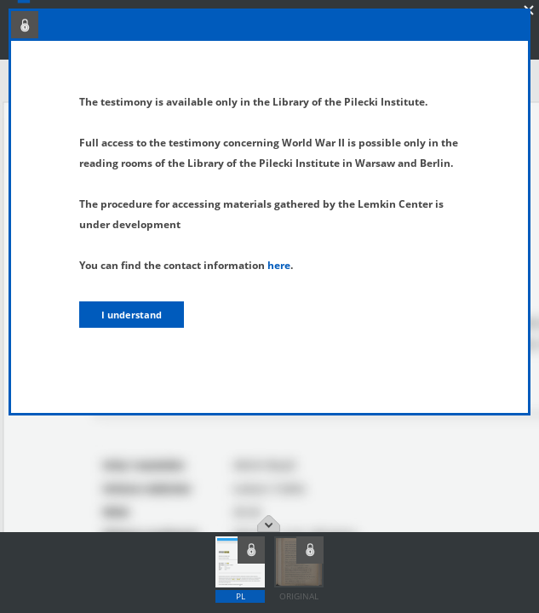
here (278, 265)
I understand (131, 314)
